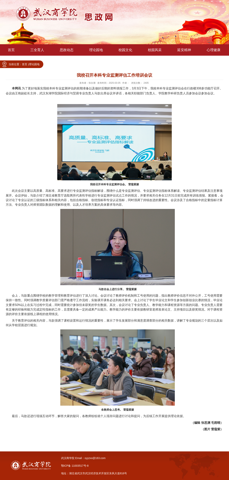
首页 (24, 64)
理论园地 (34, 64)
